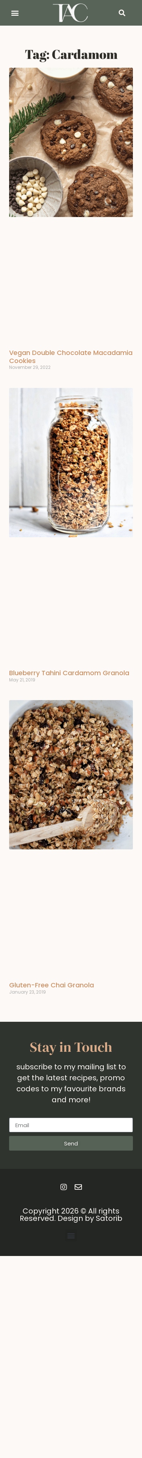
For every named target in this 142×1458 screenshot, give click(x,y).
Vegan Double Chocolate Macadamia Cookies (71, 356)
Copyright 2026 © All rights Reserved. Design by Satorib (71, 1214)
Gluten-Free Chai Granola (51, 985)
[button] (15, 13)
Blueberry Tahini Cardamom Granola (69, 672)
